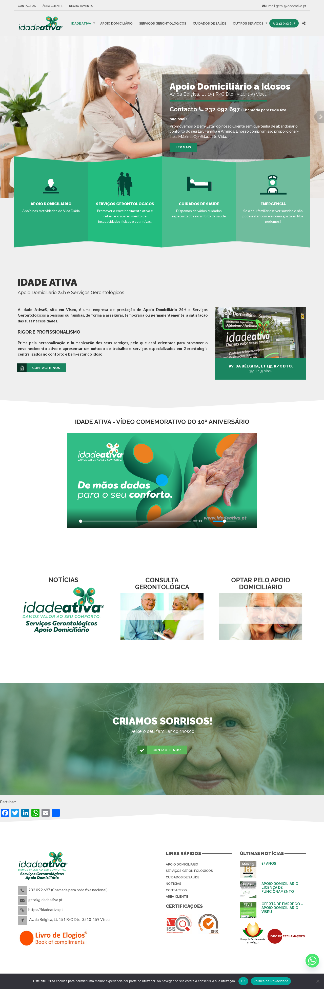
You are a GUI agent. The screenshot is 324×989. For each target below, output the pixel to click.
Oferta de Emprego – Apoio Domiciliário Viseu (282, 908)
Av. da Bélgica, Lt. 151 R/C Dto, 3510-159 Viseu (69, 919)
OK (243, 981)
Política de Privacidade (270, 981)
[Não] (317, 981)
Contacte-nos (39, 368)
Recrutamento (81, 6)
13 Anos (268, 863)
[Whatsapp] (312, 960)
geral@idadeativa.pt (291, 6)
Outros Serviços (248, 23)
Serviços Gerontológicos (162, 23)
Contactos (27, 6)
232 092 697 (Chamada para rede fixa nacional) (68, 890)
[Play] (74, 521)
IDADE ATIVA (81, 23)
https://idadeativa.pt (45, 909)
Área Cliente (53, 6)
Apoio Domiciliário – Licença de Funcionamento (281, 888)
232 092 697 (284, 23)
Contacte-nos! (159, 750)
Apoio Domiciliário (116, 23)
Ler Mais (183, 147)
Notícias (173, 883)
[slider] (135, 521)
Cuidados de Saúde (209, 23)
